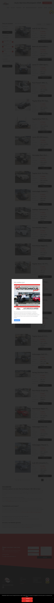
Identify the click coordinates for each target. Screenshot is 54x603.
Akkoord (22, 600)
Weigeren (33, 600)
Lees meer (17, 320)
